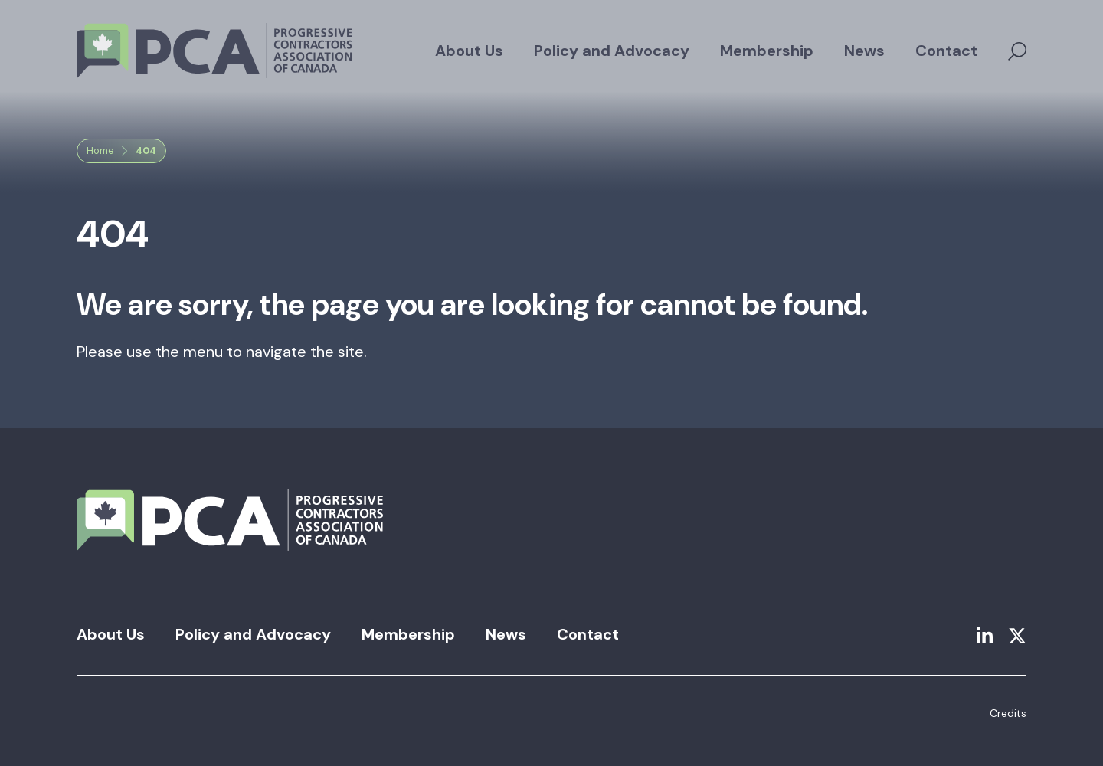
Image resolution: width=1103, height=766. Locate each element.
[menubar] (706, 51)
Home (100, 150)
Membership (766, 51)
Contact (946, 51)
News (864, 51)
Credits (1008, 713)
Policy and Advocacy (611, 51)
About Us (469, 51)
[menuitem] (469, 51)
